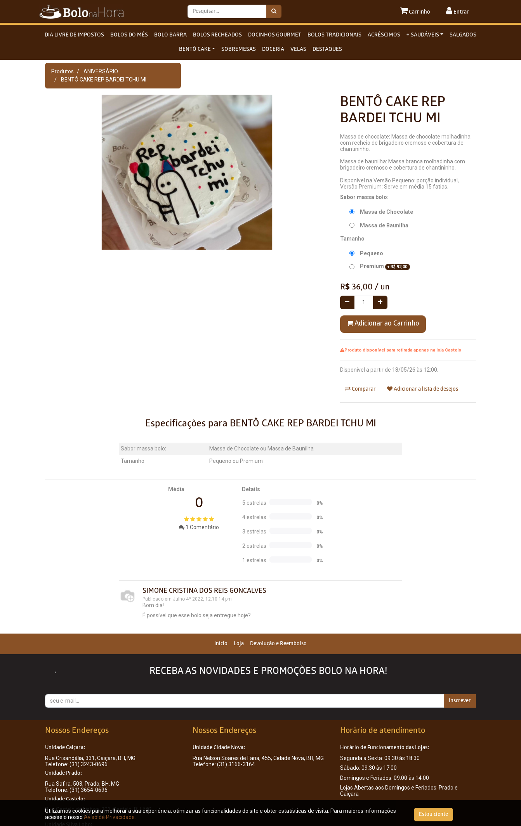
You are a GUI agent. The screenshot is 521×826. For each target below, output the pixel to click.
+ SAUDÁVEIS (422, 35)
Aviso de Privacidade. (110, 817)
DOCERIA (273, 49)
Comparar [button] (360, 389)
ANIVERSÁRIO (100, 71)
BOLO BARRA (170, 35)
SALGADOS (463, 35)
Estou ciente (433, 814)
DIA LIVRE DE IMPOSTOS (74, 35)
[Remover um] (347, 302)
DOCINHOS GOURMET (274, 35)
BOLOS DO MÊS (129, 35)
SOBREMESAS (238, 49)
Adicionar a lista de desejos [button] (422, 389)
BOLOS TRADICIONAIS (334, 35)
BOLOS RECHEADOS (217, 35)
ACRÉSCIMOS (384, 35)
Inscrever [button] (460, 701)
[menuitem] (221, 644)
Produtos (62, 71)
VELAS (298, 49)
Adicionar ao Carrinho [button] (383, 323)
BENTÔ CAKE (195, 49)
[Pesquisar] (273, 11)
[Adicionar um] (380, 302)
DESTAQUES (327, 49)
